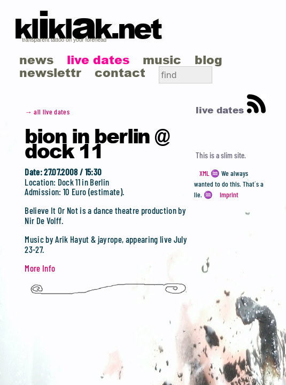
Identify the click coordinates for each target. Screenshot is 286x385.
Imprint (229, 194)
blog (208, 59)
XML (204, 173)
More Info (40, 268)
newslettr (50, 72)
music (162, 59)
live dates (98, 59)
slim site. (233, 155)
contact (120, 72)
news (36, 59)
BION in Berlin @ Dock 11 (96, 142)
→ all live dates (47, 111)
